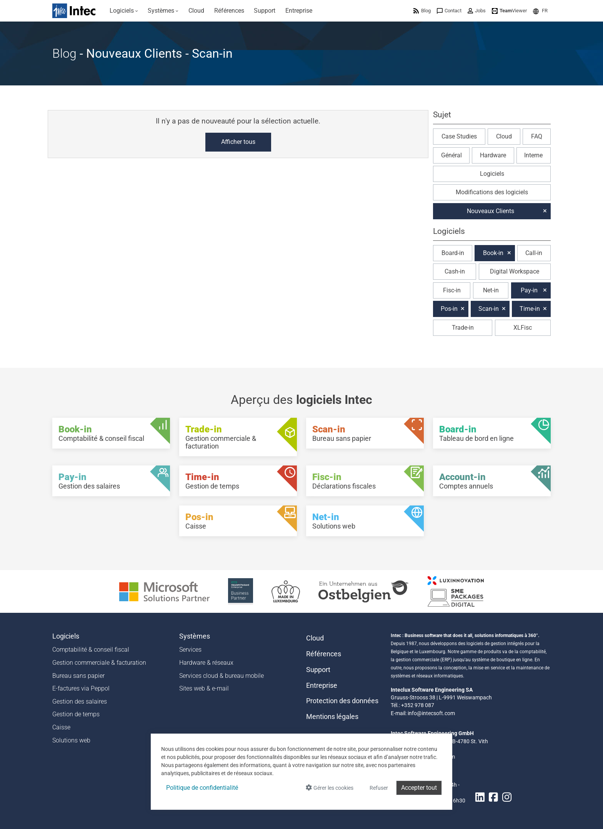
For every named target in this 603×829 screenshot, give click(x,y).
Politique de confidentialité (202, 787)
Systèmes (194, 636)
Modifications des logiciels (492, 192)
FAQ (536, 136)
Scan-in (488, 308)
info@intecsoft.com (431, 713)
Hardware (493, 155)
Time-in (530, 308)
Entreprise (321, 685)
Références (323, 654)
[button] (540, 10)
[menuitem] (124, 11)
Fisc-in (452, 290)
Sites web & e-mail (204, 688)
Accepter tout (419, 787)
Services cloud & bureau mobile (221, 675)
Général (451, 155)
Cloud (504, 136)
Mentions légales (332, 717)
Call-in (533, 253)
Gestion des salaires (79, 701)
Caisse (61, 727)
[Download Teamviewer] (509, 10)
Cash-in (455, 271)
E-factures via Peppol (81, 688)
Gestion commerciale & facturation (99, 662)
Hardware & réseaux (206, 662)
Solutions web (71, 740)
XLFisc (522, 327)
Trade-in (463, 327)
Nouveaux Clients (490, 211)
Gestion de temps (76, 714)
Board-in (452, 253)
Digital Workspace (514, 271)
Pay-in (529, 290)
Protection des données (342, 701)
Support (318, 670)
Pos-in (449, 308)
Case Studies (459, 136)
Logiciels (492, 173)
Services (190, 649)
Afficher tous (238, 141)
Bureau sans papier (78, 675)
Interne (533, 155)
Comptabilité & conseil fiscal (90, 649)
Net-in (491, 290)
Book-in (493, 253)
